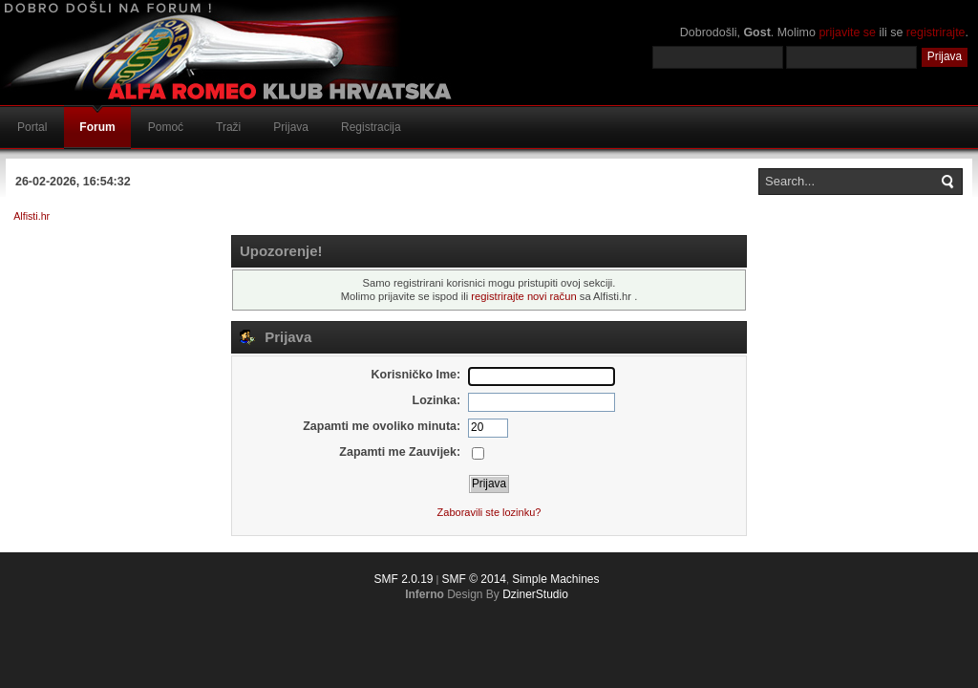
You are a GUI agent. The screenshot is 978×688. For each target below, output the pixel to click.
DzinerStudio (535, 594)
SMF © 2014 (473, 579)
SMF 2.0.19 (403, 579)
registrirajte (936, 32)
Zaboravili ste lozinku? (489, 512)
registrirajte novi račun (523, 296)
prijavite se (847, 32)
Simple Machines (555, 579)
